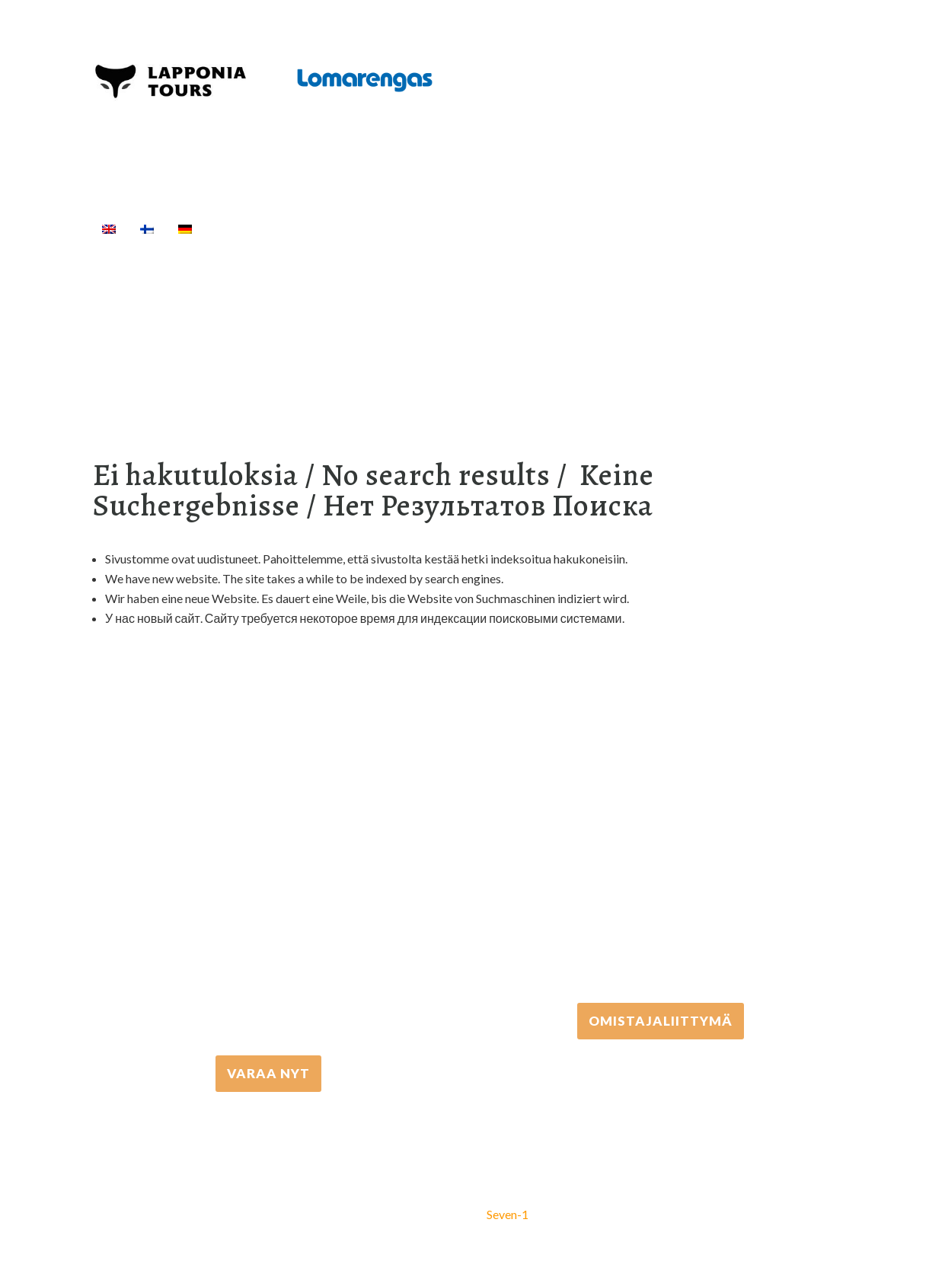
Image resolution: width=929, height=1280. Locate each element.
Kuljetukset (543, 228)
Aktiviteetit (327, 228)
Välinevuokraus (440, 228)
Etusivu (239, 228)
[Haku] (742, 228)
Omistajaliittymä (661, 1021)
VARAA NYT (268, 1073)
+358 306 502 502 (660, 867)
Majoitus (626, 228)
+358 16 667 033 (269, 919)
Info (694, 228)
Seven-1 (507, 1214)
